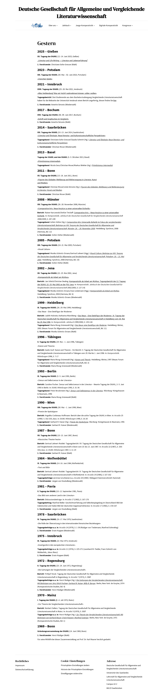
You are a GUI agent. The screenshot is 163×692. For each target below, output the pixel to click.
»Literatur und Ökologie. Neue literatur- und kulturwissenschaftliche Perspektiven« (71, 135)
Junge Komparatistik (84, 25)
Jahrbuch (66, 25)
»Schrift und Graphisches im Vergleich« (53, 119)
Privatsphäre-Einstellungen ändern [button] (75, 665)
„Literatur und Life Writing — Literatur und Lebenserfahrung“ (62, 60)
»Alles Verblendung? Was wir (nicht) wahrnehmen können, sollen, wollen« (67, 93)
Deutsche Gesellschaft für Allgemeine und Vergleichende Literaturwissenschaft (81, 13)
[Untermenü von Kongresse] (132, 25)
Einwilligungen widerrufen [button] (71, 673)
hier (114, 100)
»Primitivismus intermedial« (48, 161)
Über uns (52, 25)
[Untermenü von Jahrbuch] (70, 25)
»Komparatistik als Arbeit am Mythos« (53, 277)
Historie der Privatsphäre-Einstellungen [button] (77, 669)
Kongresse (126, 25)
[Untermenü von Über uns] (57, 25)
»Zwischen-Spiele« (44, 79)
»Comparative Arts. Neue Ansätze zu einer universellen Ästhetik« (63, 208)
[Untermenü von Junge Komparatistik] (94, 25)
